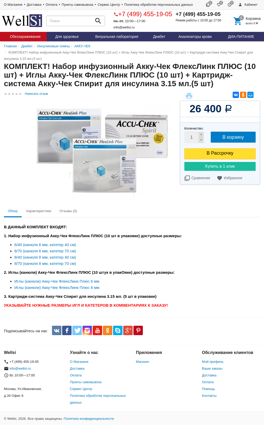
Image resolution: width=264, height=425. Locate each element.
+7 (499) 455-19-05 (143, 14)
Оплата (51, 5)
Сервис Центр (109, 5)
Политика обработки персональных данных (158, 5)
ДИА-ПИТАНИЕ (241, 36)
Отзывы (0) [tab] (68, 211)
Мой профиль (213, 362)
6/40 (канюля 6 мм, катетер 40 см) (45, 244)
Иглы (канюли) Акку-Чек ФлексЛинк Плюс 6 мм (56, 281)
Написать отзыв (36, 94)
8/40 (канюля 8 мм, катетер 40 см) (45, 257)
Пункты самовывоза (77, 5)
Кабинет (247, 5)
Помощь (208, 389)
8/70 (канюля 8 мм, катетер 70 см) (45, 263)
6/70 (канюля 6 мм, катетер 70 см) (45, 251)
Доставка (34, 5)
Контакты (209, 396)
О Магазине (13, 5)
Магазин (142, 362)
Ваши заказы (212, 368)
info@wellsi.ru (124, 27)
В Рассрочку (220, 153)
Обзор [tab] (13, 211)
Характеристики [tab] (38, 211)
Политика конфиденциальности (89, 419)
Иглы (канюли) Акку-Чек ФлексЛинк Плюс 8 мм (56, 287)
